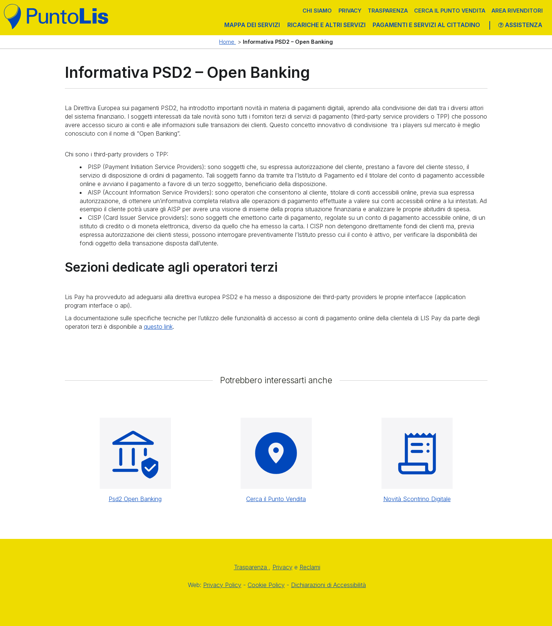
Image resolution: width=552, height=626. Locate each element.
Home (227, 42)
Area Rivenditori (517, 10)
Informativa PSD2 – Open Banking (288, 42)
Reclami (310, 567)
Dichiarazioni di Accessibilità (328, 585)
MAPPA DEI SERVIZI (252, 25)
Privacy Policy (222, 585)
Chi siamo (317, 10)
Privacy (349, 10)
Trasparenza (388, 10)
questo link (158, 326)
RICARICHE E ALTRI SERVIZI (326, 25)
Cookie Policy (266, 585)
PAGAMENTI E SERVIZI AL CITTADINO (426, 25)
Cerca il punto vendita (449, 10)
